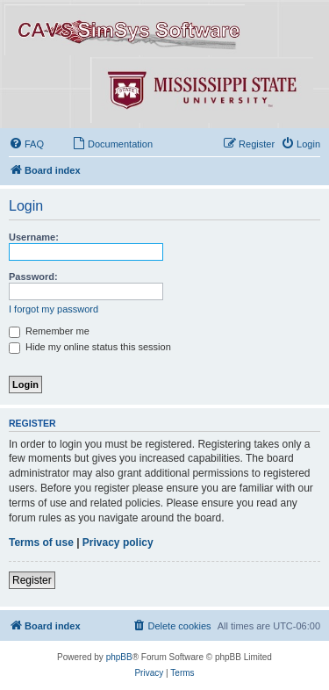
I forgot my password (53, 309)
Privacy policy (118, 542)
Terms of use (41, 542)
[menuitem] (26, 144)
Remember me (49, 331)
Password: (33, 276)
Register (32, 580)
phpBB (119, 657)
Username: (34, 237)
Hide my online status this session (90, 346)
